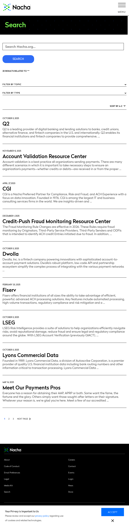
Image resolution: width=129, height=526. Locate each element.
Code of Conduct (11, 466)
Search (7, 491)
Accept (112, 511)
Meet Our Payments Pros (31, 387)
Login (70, 479)
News (70, 485)
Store (70, 491)
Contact (72, 466)
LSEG (9, 322)
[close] (113, 521)
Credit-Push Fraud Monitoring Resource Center (57, 220)
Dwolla (11, 253)
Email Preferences (12, 472)
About (7, 459)
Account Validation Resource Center (45, 155)
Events (71, 472)
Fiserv (9, 289)
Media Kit (8, 485)
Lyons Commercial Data (30, 354)
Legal (6, 479)
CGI (7, 188)
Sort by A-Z (116, 106)
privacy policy (42, 515)
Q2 (6, 123)
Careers (71, 459)
